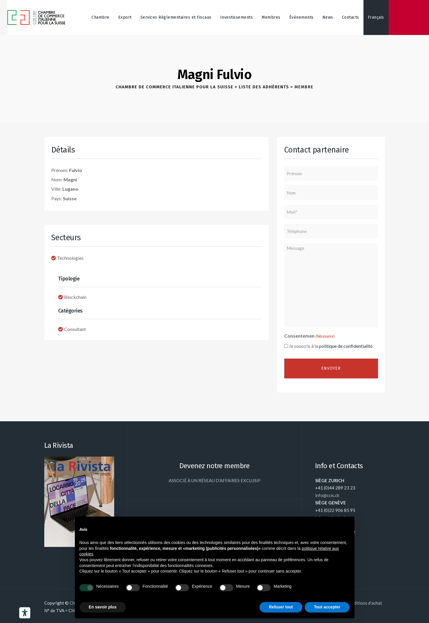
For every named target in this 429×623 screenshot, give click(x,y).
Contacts (350, 17)
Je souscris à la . (331, 346)
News (327, 17)
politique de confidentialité (345, 346)
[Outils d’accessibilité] (24, 612)
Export (125, 17)
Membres (271, 17)
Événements (301, 17)
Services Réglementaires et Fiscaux (175, 17)
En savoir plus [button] (103, 607)
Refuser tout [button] (281, 607)
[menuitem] (376, 17)
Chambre (100, 17)
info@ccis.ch (327, 495)
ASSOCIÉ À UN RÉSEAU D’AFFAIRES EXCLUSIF (215, 480)
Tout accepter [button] (327, 607)
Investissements (236, 17)
